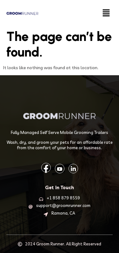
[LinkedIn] (73, 168)
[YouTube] (59, 168)
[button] (106, 13)
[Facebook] (46, 167)
